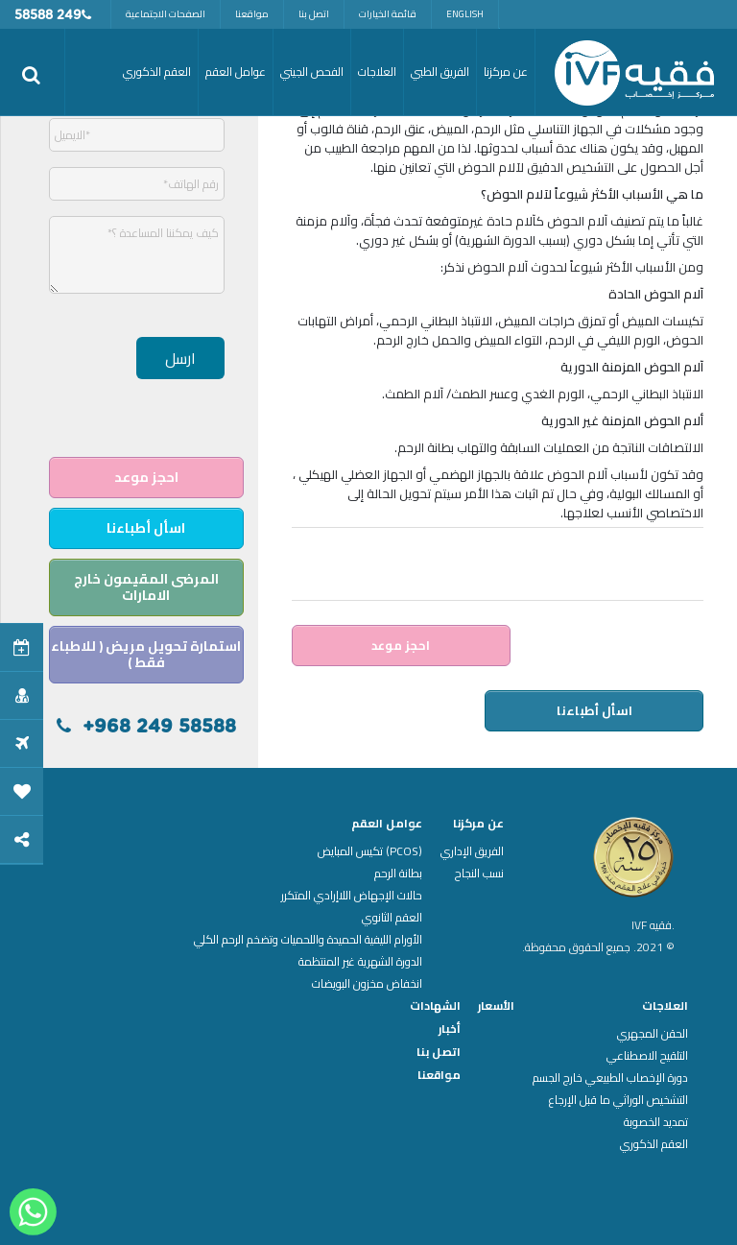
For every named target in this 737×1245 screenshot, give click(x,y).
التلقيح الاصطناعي (647, 1056)
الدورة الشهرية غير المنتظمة (360, 962)
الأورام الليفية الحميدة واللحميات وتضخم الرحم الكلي (308, 939)
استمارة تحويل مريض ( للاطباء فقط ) (146, 654)
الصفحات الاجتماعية (165, 14)
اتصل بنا (313, 14)
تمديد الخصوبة (656, 1122)
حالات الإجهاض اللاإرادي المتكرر (351, 895)
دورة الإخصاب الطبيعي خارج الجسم (610, 1078)
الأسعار (496, 1006)
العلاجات (665, 1006)
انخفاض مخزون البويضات (367, 984)
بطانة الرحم (398, 873)
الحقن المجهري (652, 1033)
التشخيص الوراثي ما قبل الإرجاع (618, 1100)
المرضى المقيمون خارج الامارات (146, 587)
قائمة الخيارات (387, 14)
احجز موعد (400, 645)
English (465, 14)
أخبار (450, 1029)
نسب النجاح (479, 873)
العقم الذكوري (654, 1144)
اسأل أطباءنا (594, 710)
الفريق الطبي (440, 71)
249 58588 (48, 16)
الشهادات (435, 1006)
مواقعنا (252, 14)
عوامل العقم (386, 823)
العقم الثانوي (392, 917)
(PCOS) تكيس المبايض (370, 851)
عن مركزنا (478, 823)
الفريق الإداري (472, 851)
